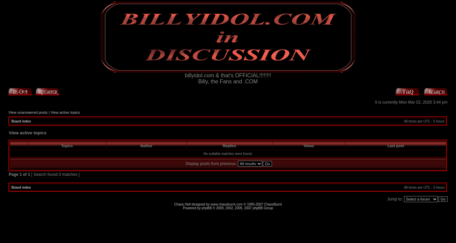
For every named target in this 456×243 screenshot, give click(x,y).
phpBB (207, 208)
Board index (21, 121)
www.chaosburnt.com (227, 204)
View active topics (65, 112)
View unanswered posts (28, 112)
